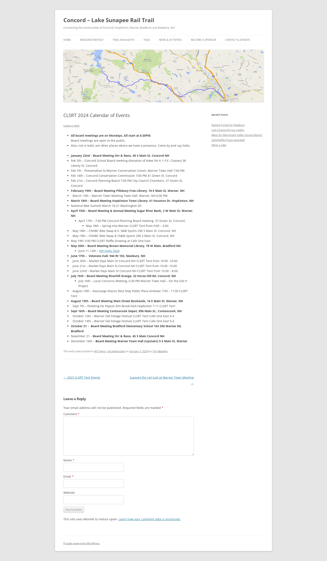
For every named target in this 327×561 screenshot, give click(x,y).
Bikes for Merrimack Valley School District (236, 135)
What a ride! (218, 145)
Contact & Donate (237, 40)
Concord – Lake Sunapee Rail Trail (108, 20)
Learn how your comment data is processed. (150, 519)
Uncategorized (116, 351)
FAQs (147, 40)
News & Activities (170, 40)
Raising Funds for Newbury (228, 125)
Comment (71, 414)
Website (69, 493)
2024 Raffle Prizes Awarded (228, 140)
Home (67, 40)
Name (68, 460)
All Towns (100, 351)
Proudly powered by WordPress (81, 543)
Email (68, 476)
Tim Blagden (160, 351)
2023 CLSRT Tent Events (81, 377)
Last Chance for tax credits (227, 130)
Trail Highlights (124, 40)
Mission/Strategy (91, 40)
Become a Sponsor (203, 40)
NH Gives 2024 (109, 251)
